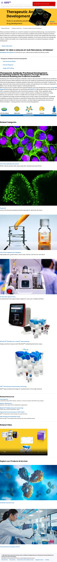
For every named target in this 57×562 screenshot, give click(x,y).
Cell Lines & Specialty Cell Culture (9, 164)
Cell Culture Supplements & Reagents (10, 252)
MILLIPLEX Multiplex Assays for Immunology (11, 408)
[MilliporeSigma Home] (7, 2)
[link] (4, 559)
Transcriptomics (4, 399)
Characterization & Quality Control (10, 547)
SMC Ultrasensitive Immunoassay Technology (13, 386)
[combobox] (28, 6)
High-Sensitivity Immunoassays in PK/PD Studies (12, 412)
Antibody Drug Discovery (17, 28)
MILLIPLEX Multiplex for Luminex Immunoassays (14, 341)
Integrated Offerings (5, 28)
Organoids (3, 208)
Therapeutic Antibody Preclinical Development (32, 28)
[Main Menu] (2, 2)
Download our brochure (7, 52)
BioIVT (32, 89)
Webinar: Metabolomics (6, 403)
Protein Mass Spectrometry (8, 297)
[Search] (54, 6)
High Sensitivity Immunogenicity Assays (10, 416)
